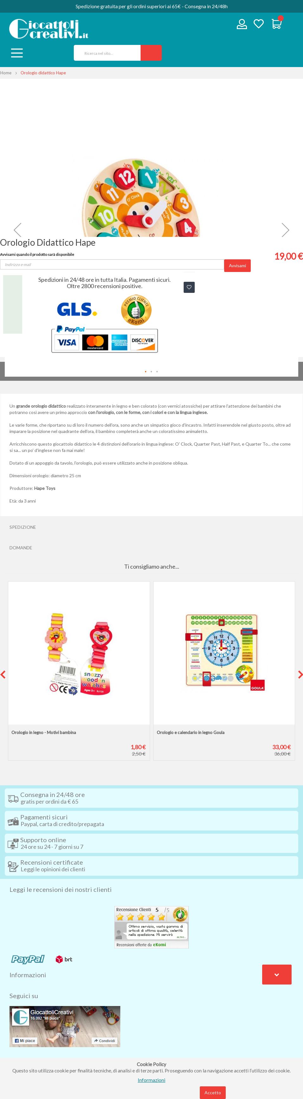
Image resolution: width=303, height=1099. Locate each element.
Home (5, 72)
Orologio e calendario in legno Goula (190, 732)
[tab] (151, 527)
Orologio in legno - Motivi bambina (43, 732)
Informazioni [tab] (27, 975)
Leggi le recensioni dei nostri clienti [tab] (60, 889)
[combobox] (105, 53)
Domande (20, 547)
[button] (17, 230)
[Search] (151, 53)
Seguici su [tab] (23, 995)
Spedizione (22, 527)
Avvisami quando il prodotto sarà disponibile (37, 254)
